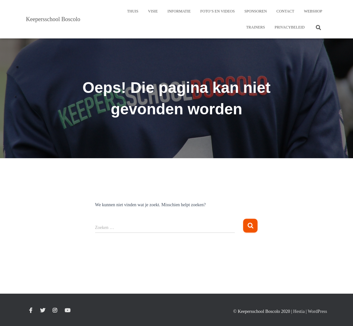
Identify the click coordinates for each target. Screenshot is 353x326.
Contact (285, 11)
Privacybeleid (290, 27)
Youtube (68, 310)
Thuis (132, 11)
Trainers (255, 27)
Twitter (42, 310)
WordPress (317, 311)
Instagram (54, 310)
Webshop (313, 11)
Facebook (31, 310)
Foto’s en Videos (217, 11)
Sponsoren (255, 11)
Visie (153, 11)
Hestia (299, 311)
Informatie (179, 11)
